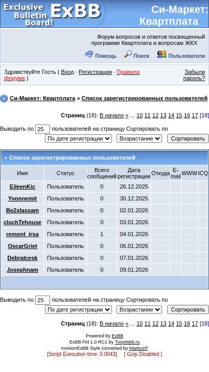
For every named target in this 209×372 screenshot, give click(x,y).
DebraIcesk (22, 258)
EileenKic (23, 186)
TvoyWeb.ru (127, 342)
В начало (112, 115)
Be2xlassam (22, 210)
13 (163, 115)
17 (195, 115)
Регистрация (94, 72)
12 (155, 115)
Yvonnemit (22, 198)
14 (171, 115)
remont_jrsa (22, 234)
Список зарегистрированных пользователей (144, 98)
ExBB (117, 335)
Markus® (139, 348)
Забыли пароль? (194, 75)
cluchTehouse (22, 222)
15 (179, 115)
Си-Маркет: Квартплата (173, 15)
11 (147, 115)
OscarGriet (22, 246)
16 (187, 115)
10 (139, 115)
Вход (67, 72)
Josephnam (22, 270)
